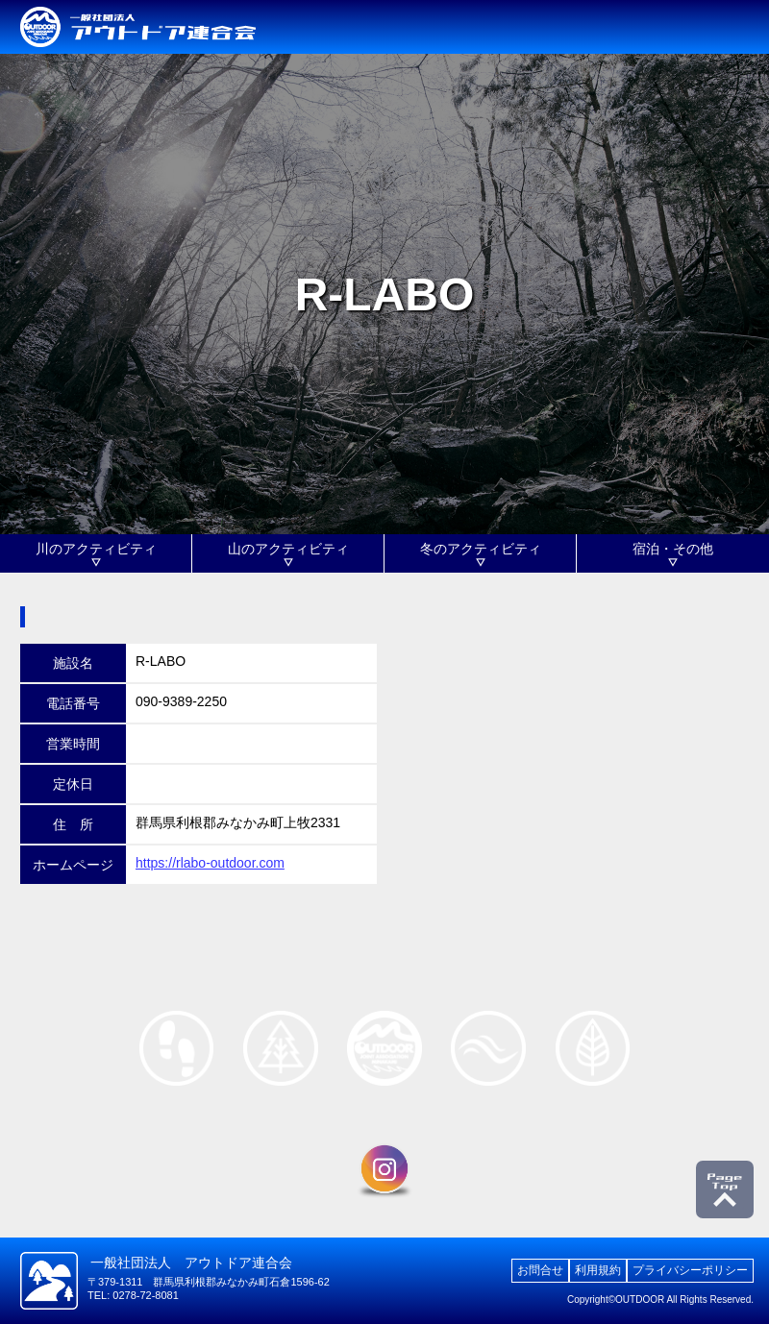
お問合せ (540, 1270)
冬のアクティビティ (480, 548)
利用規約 (598, 1270)
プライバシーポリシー (690, 1270)
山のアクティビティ (288, 548)
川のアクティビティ (96, 548)
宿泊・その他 (673, 548)
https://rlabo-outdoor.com (210, 862)
